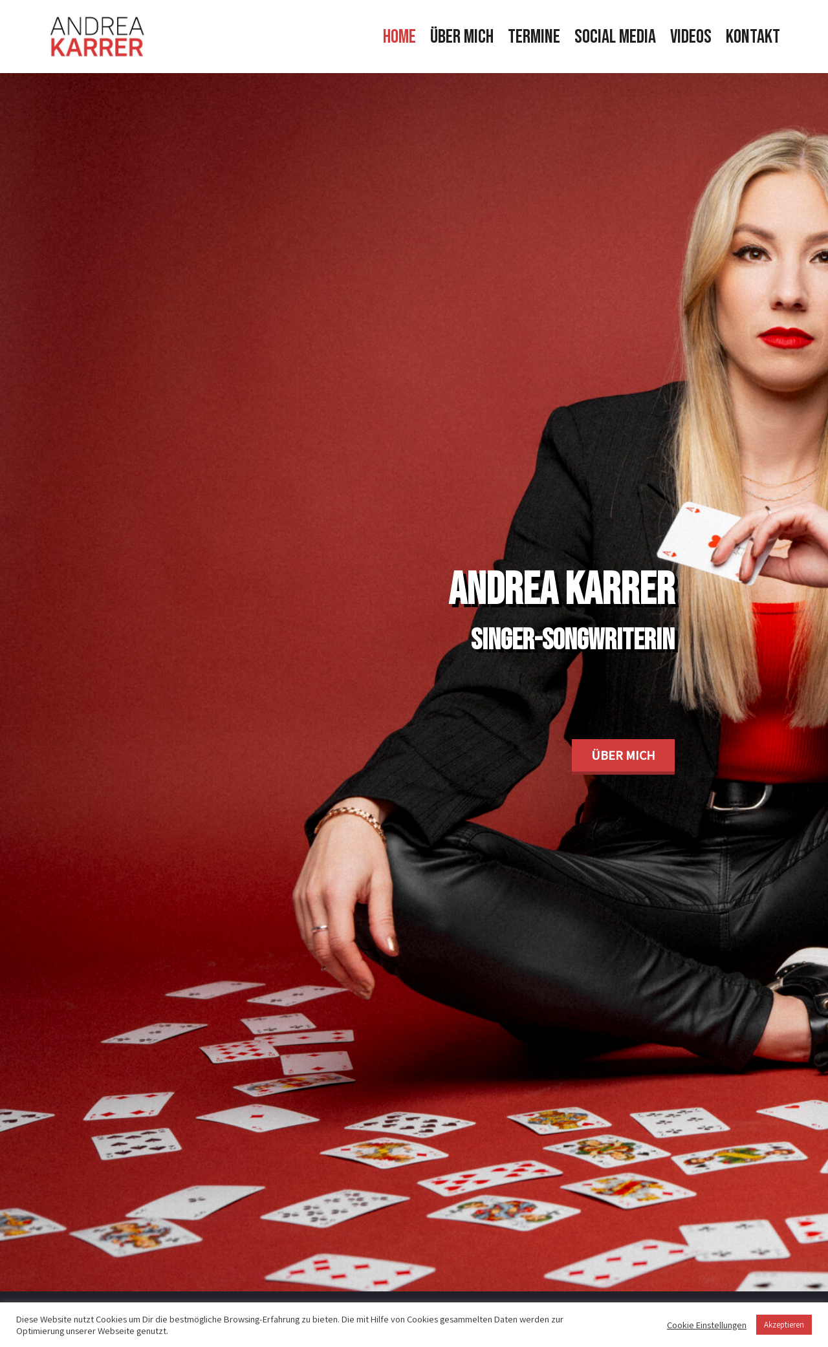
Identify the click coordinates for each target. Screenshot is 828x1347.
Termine (534, 36)
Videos (691, 36)
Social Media (615, 36)
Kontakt (753, 36)
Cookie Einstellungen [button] (706, 1325)
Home (399, 36)
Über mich (462, 36)
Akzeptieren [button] (784, 1324)
